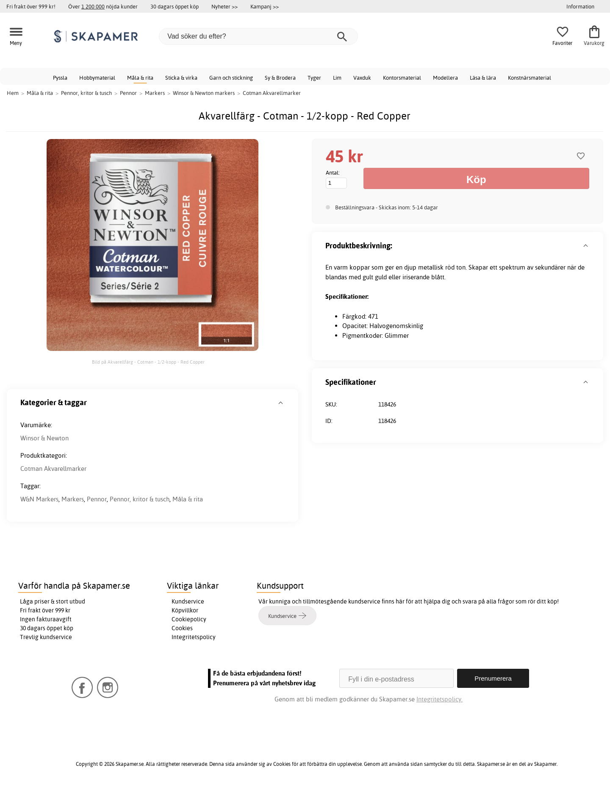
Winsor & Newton (44, 438)
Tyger (314, 77)
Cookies (182, 628)
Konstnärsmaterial (529, 77)
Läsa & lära (483, 77)
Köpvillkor (185, 610)
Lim (337, 77)
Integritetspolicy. (439, 699)
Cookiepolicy (189, 619)
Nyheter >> (224, 6)
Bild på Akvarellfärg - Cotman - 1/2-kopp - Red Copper (148, 362)
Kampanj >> (264, 6)
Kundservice (188, 601)
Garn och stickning (231, 77)
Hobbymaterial (97, 77)
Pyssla (60, 77)
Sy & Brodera (280, 77)
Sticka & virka (181, 77)
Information (580, 6)
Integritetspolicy (194, 637)
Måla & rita (140, 77)
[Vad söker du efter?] (258, 36)
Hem (13, 92)
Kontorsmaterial (402, 77)
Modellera (445, 77)
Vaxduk (362, 77)
